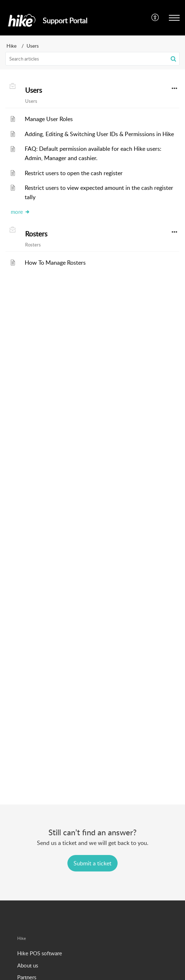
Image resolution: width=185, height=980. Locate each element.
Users (33, 90)
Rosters (36, 234)
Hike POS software (39, 953)
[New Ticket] (92, 863)
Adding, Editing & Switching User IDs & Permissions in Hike (99, 134)
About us (27, 965)
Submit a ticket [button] (92, 863)
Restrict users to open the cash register (74, 173)
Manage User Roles (49, 119)
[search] (92, 59)
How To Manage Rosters (55, 262)
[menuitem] (155, 17)
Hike (11, 45)
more (20, 211)
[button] (155, 17)
